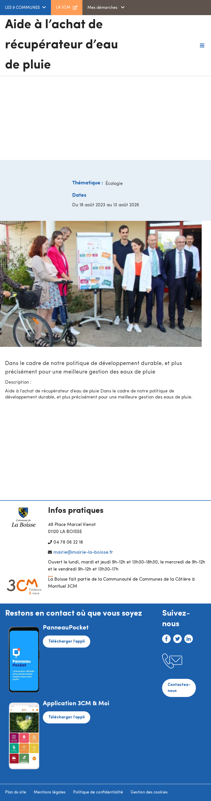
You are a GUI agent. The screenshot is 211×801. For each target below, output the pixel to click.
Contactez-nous (179, 688)
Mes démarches (102, 8)
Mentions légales (50, 792)
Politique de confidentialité (98, 792)
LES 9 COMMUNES (22, 8)
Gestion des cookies (149, 792)
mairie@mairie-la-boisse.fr (83, 552)
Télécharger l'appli (66, 642)
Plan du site (15, 792)
